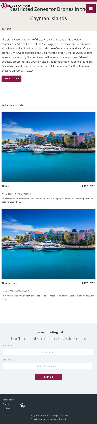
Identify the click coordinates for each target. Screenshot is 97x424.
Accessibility (8, 399)
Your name (8, 345)
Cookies (6, 408)
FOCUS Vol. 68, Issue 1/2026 (16, 290)
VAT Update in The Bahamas (16, 193)
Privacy (6, 404)
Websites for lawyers (40, 419)
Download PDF (11, 78)
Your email (8, 359)
